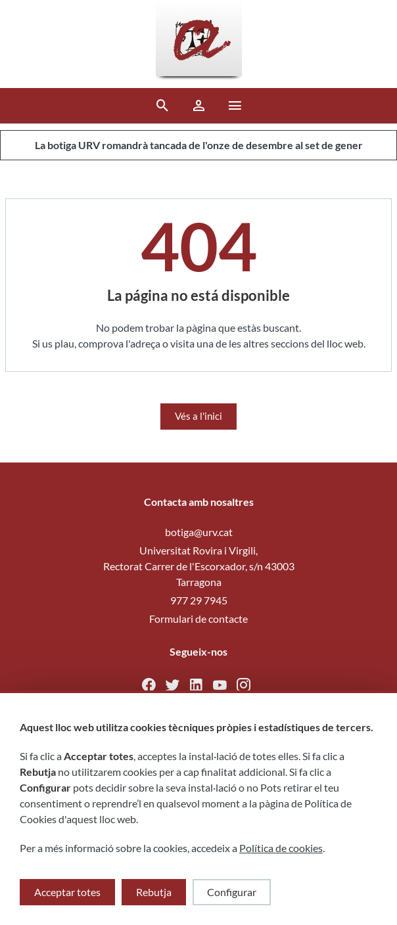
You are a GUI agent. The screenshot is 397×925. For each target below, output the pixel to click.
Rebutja (154, 892)
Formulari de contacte (198, 618)
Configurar (231, 892)
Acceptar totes (67, 892)
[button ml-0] (235, 107)
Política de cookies (281, 848)
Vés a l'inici (198, 416)
